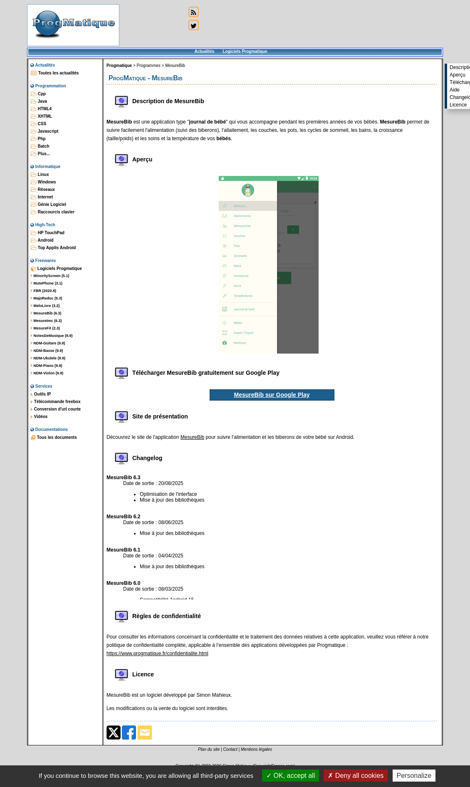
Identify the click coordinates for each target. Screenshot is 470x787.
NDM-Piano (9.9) (46, 366)
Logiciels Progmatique (245, 51)
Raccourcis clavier (52, 212)
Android (42, 240)
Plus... (40, 153)
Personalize (414, 775)
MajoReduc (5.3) (46, 298)
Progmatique (119, 65)
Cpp (38, 94)
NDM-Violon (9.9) (47, 373)
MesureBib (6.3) (46, 313)
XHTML (41, 116)
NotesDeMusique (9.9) (52, 336)
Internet (42, 197)
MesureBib (175, 65)
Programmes (149, 65)
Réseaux (43, 189)
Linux (40, 174)
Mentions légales (256, 749)
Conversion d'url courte (56, 409)
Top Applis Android (53, 247)
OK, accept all (290, 775)
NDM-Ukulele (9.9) (48, 358)
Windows (43, 182)
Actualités (204, 51)
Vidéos (39, 416)
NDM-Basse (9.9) (47, 351)
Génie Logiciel (48, 204)
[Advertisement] (153, 32)
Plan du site (209, 749)
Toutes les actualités (55, 73)
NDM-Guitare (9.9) (48, 343)
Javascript (44, 131)
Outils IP (41, 394)
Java (39, 101)
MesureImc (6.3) (46, 321)
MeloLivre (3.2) (45, 306)
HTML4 (41, 108)
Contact (230, 749)
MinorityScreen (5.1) (50, 276)
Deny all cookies (355, 775)
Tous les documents (54, 437)
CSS (38, 123)
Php (38, 138)
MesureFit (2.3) (45, 328)
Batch (40, 146)
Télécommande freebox (55, 401)
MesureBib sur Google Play (271, 394)
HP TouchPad (47, 232)
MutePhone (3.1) (46, 283)
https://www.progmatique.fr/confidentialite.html (157, 653)
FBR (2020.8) (43, 291)
